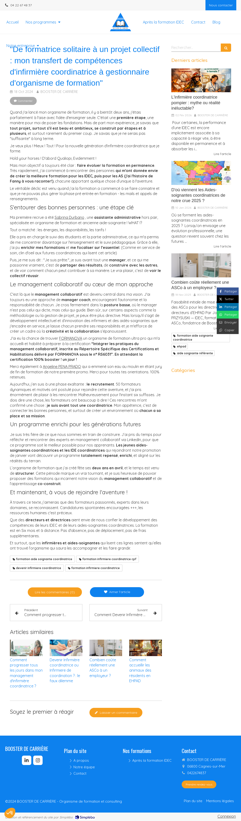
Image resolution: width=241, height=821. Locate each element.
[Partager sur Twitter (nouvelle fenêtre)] (228, 299)
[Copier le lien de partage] (228, 330)
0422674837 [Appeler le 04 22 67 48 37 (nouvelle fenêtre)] (196, 773)
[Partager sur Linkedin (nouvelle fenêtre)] (228, 307)
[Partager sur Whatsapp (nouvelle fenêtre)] (228, 315)
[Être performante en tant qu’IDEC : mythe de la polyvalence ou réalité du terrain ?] (201, 80)
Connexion (226, 816)
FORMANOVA (70, 338)
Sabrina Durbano (69, 217)
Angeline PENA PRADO (62, 366)
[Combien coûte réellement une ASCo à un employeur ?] (201, 265)
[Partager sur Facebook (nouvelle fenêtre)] (228, 291)
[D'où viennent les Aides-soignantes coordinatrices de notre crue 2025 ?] (201, 173)
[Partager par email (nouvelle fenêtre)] (228, 322)
